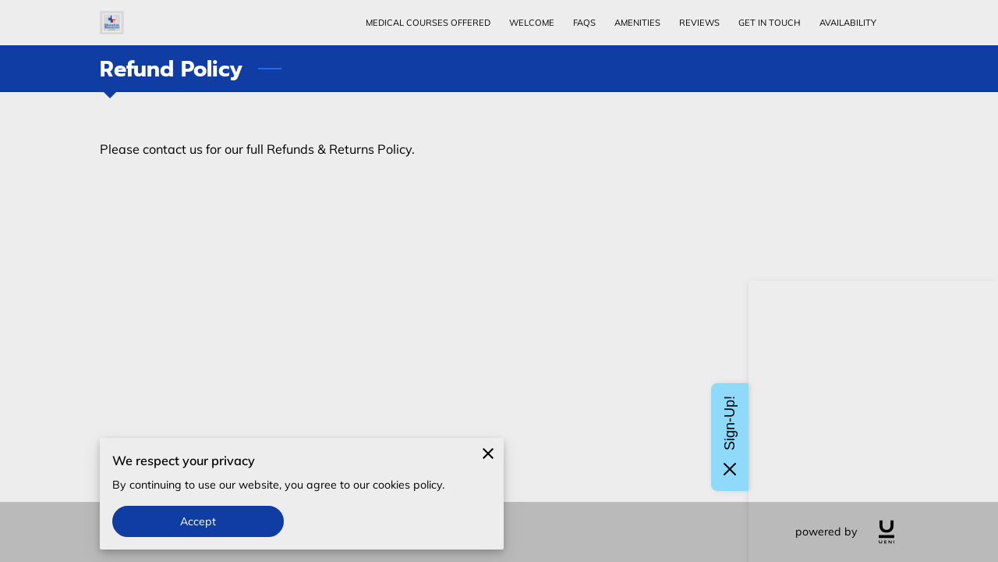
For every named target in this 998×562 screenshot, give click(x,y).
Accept (198, 521)
